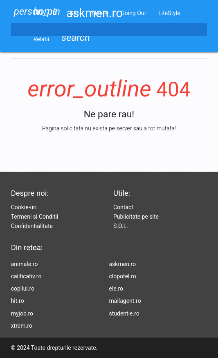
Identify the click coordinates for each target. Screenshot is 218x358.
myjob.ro (22, 313)
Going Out (133, 13)
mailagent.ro (125, 301)
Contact (123, 207)
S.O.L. (120, 226)
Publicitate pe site (136, 216)
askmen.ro (122, 264)
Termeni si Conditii (34, 216)
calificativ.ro (26, 276)
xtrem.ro (21, 325)
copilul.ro (22, 288)
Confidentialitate (32, 226)
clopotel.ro (122, 276)
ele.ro (116, 288)
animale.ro (24, 264)
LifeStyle (169, 13)
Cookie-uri (24, 207)
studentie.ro (124, 313)
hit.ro (17, 301)
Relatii (41, 39)
